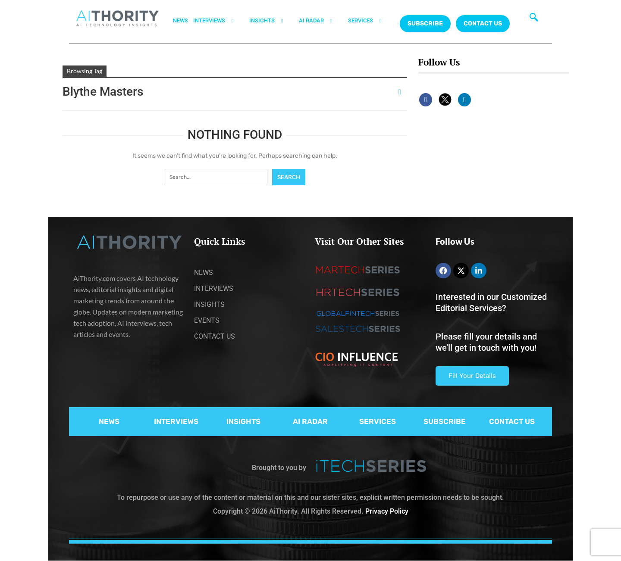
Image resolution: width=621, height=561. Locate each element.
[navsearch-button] (534, 19)
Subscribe (425, 23)
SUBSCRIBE (444, 421)
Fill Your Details (472, 376)
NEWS (180, 20)
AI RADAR (321, 20)
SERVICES (370, 20)
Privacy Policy (386, 511)
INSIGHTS (271, 20)
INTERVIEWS (218, 20)
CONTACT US (483, 23)
